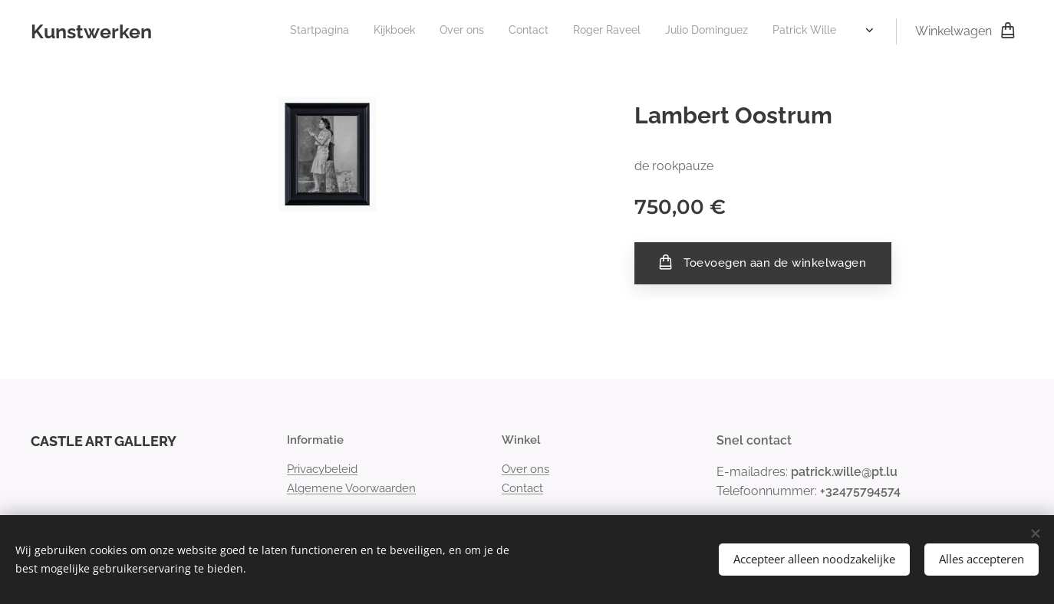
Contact (522, 487)
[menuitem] (382, 31)
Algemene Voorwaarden (351, 487)
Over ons (525, 469)
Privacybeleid (322, 469)
